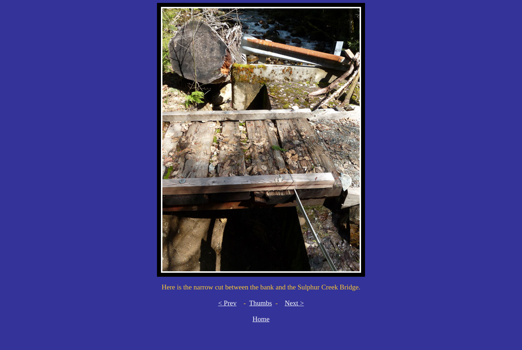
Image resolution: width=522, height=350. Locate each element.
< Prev (227, 303)
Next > (294, 303)
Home (261, 319)
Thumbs (260, 303)
